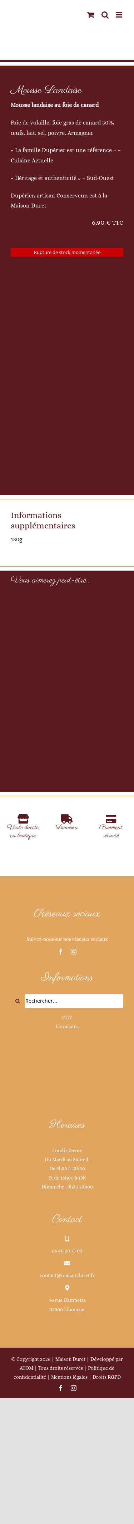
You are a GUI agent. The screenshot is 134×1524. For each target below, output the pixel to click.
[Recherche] (18, 1109)
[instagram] (73, 1060)
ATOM (26, 1476)
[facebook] (61, 1060)
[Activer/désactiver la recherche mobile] (105, 15)
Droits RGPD (107, 1485)
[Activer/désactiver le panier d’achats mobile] (90, 15)
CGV (67, 1125)
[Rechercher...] (67, 1109)
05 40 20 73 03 (67, 1359)
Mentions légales (69, 1485)
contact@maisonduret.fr (67, 1383)
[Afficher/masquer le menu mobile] (119, 15)
